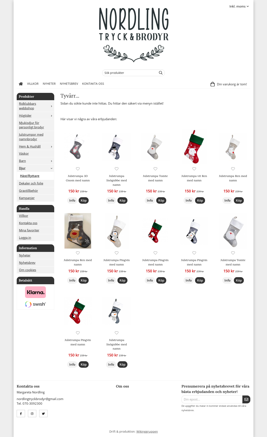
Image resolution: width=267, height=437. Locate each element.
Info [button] (72, 200)
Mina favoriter (29, 230)
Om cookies (27, 270)
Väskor (24, 153)
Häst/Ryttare (29, 176)
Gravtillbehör (28, 190)
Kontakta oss (93, 84)
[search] (160, 73)
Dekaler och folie (31, 183)
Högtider (36, 115)
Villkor (33, 84)
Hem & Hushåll (36, 146)
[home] (21, 83)
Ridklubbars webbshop (36, 105)
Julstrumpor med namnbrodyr (31, 136)
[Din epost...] (211, 399)
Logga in (25, 237)
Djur (36, 168)
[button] (84, 200)
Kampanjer (27, 198)
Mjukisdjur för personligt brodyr (31, 125)
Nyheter (49, 84)
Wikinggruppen (147, 431)
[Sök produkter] (128, 73)
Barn (36, 161)
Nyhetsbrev (69, 84)
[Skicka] (246, 399)
